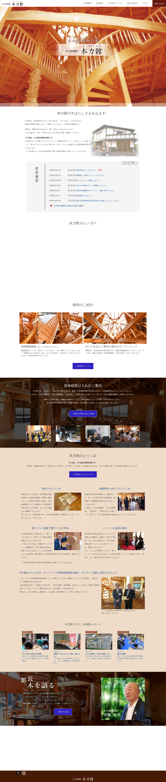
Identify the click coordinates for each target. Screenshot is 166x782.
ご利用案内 (96, 3)
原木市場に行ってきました (84, 170)
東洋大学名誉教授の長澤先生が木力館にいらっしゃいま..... (94, 201)
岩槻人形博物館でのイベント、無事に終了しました (91, 190)
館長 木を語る (135, 3)
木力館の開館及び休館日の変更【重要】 (66, 206)
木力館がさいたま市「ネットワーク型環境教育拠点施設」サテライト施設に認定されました (72, 576)
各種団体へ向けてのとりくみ (115, 492)
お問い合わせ (159, 4)
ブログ (146, 3)
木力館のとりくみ (120, 3)
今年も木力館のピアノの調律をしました (87, 185)
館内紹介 (107, 3)
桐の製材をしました (79, 196)
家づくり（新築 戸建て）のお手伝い (51, 531)
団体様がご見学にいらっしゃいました (86, 175)
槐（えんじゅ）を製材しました (84, 180)
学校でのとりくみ (51, 492)
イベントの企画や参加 (115, 531)
